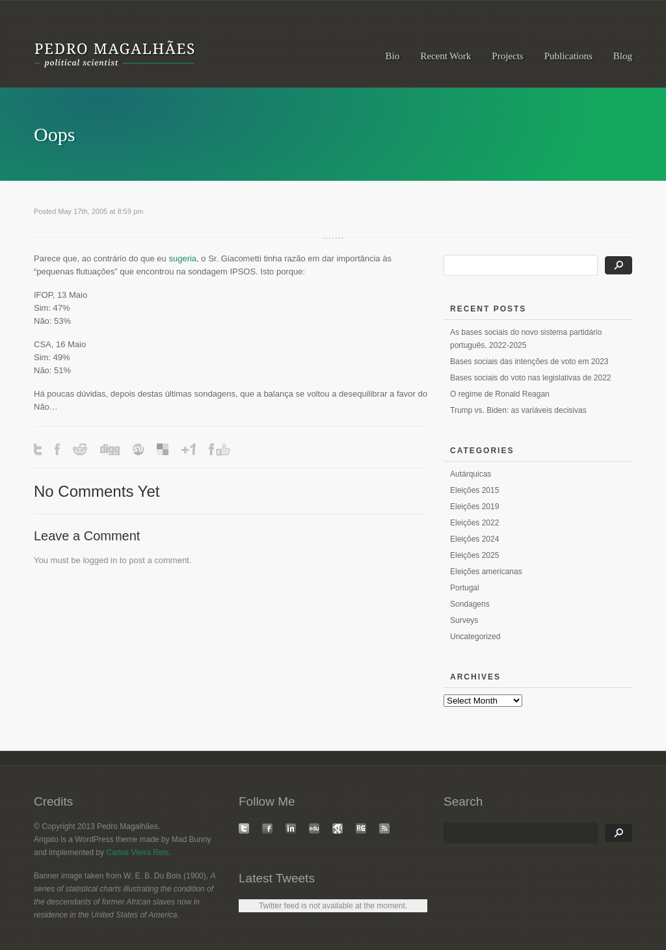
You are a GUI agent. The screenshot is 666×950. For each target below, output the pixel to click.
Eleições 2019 (474, 506)
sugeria (182, 258)
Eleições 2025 (474, 555)
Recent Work (445, 56)
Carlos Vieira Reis (137, 852)
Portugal (464, 587)
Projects (507, 56)
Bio (393, 56)
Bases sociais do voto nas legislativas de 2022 (530, 377)
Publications (568, 56)
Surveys (464, 620)
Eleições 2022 (474, 522)
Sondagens (470, 604)
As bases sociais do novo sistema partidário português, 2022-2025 (526, 339)
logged (95, 560)
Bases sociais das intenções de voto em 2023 (529, 361)
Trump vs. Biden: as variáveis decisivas (518, 410)
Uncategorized (475, 636)
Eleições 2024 (474, 539)
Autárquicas (470, 474)
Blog (622, 56)
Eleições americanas (486, 571)
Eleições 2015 (474, 490)
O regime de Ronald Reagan (500, 394)
